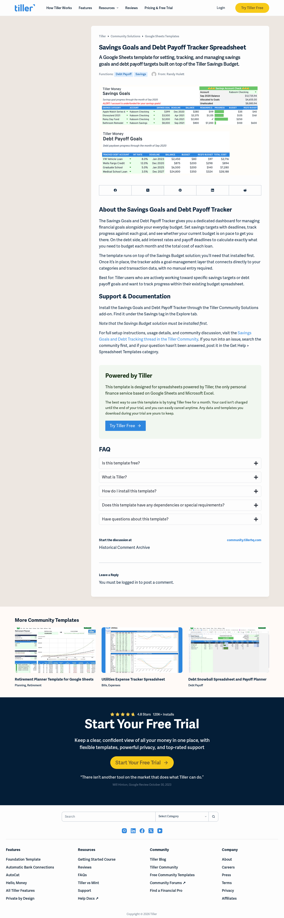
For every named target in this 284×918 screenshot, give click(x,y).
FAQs (82, 875)
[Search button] (213, 817)
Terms (227, 883)
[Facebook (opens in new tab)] (142, 830)
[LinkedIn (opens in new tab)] (133, 830)
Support (84, 890)
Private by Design (20, 898)
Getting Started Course (97, 859)
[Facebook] (115, 190)
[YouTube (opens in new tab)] (159, 830)
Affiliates (229, 898)
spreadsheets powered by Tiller (185, 387)
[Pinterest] (180, 190)
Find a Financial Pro (166, 890)
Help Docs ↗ (88, 898)
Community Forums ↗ (168, 883)
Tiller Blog (158, 859)
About (227, 859)
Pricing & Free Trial (159, 8)
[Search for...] (109, 817)
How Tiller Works (59, 8)
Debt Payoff (124, 74)
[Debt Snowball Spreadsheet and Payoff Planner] (228, 650)
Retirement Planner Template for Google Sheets (54, 679)
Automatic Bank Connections (30, 867)
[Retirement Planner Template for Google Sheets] (55, 650)
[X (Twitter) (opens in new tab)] (151, 830)
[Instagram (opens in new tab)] (124, 830)
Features (85, 8)
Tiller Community (164, 867)
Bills (104, 685)
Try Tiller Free (252, 8)
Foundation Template (23, 859)
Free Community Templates (172, 875)
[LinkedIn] (212, 190)
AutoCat (13, 875)
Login (221, 8)
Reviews (131, 8)
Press (226, 875)
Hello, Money (16, 883)
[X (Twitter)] (148, 190)
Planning (20, 685)
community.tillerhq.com (244, 540)
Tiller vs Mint (88, 883)
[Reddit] (245, 190)
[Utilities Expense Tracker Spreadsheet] (142, 650)
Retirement (34, 685)
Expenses (114, 685)
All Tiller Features (20, 890)
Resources (109, 8)
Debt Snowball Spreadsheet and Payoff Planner (227, 679)
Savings (140, 74)
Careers (228, 867)
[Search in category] (181, 817)
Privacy (228, 890)
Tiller (153, 914)
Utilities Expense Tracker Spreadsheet (133, 679)
